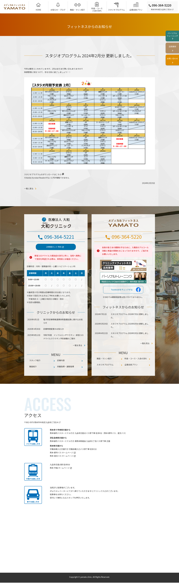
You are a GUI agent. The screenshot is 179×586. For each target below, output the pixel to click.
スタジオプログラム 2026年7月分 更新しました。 (130, 327)
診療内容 (61, 371)
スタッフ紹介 (34, 371)
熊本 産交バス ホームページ (61, 466)
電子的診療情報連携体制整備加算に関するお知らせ (63, 332)
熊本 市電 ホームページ (59, 478)
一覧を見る (145, 354)
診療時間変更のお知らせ (53, 339)
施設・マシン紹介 (77, 9)
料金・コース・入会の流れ (136, 369)
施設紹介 (33, 377)
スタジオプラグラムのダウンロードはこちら (43, 174)
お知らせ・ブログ (57, 9)
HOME (38, 9)
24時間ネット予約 (53, 257)
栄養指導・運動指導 (65, 377)
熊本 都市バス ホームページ (61, 463)
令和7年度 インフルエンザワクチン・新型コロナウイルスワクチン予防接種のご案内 (63, 348)
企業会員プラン (135, 9)
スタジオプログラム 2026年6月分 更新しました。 (130, 336)
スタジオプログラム (116, 9)
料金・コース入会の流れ (97, 9)
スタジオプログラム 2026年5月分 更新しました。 (130, 346)
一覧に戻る (29, 188)
